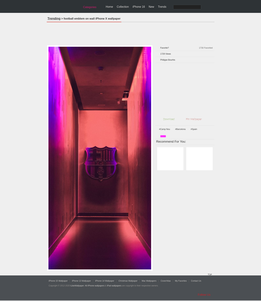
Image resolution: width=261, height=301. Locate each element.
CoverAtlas (166, 281)
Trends (162, 6)
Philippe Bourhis (167, 60)
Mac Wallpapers (149, 281)
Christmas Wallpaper (127, 281)
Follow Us (204, 294)
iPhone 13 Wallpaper (81, 281)
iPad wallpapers (114, 286)
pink (163, 136)
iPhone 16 (139, 6)
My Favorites (181, 281)
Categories (89, 7)
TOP (210, 274)
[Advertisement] (131, 32)
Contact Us (196, 281)
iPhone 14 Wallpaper (104, 281)
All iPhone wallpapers (95, 286)
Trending (54, 18)
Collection (123, 6)
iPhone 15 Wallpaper (58, 281)
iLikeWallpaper (77, 286)
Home (109, 6)
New (151, 6)
